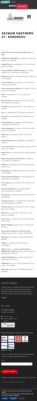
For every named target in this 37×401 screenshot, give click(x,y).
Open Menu (29, 16)
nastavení (16, 395)
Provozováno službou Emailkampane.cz (12, 382)
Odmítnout (13, 398)
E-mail (3, 360)
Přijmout (5, 398)
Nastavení (22, 398)
